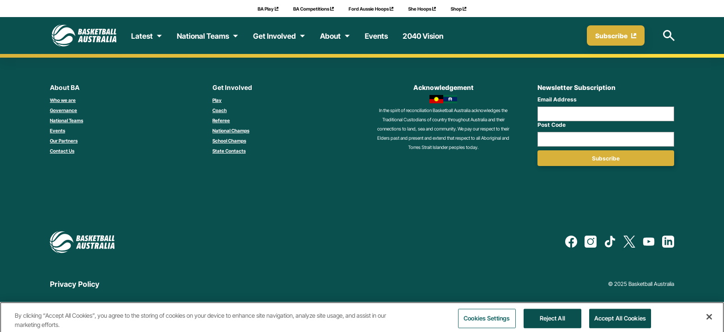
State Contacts (229, 151)
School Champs (229, 140)
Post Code (551, 124)
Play (217, 100)
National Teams (66, 120)
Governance (63, 110)
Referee (221, 120)
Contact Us (62, 151)
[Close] (709, 321)
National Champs (230, 130)
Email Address (557, 99)
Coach (219, 110)
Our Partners (64, 140)
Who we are (63, 100)
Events (57, 130)
